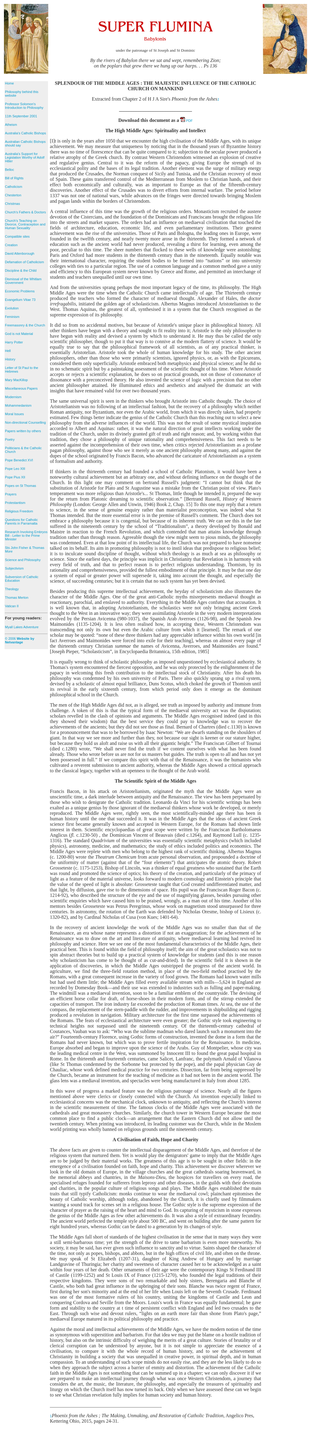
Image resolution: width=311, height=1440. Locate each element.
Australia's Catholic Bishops (25, 133)
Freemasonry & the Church (25, 325)
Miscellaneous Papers (21, 388)
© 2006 (19, 640)
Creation (11, 245)
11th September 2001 (21, 116)
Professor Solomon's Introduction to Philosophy (24, 105)
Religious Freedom (19, 511)
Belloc (9, 169)
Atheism (11, 124)
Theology (12, 589)
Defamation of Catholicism (24, 262)
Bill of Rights (14, 178)
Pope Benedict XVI (19, 460)
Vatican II (12, 606)
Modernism (13, 397)
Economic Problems (20, 291)
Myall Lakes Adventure (22, 627)
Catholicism (13, 186)
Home (9, 83)
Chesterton (13, 195)
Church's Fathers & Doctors (25, 212)
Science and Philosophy (22, 560)
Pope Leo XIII (15, 468)
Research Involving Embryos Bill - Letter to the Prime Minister (26, 535)
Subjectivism (14, 568)
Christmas (12, 203)
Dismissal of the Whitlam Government (23, 280)
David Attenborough (19, 253)
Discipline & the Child (20, 270)
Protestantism (15, 503)
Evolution (12, 308)
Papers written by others (23, 431)
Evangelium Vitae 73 (20, 299)
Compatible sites (17, 236)
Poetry (10, 439)
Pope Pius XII (15, 477)
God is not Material (19, 334)
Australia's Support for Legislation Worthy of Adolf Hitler (24, 157)
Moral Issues (14, 414)
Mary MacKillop (16, 380)
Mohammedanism (18, 405)
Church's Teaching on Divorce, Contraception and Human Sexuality (25, 224)
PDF (186, 120)
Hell (8, 351)
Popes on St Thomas (20, 485)
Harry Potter (14, 342)
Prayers (10, 494)
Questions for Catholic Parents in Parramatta (21, 521)
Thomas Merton (16, 597)
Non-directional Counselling (25, 422)
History (10, 359)
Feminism (12, 317)
